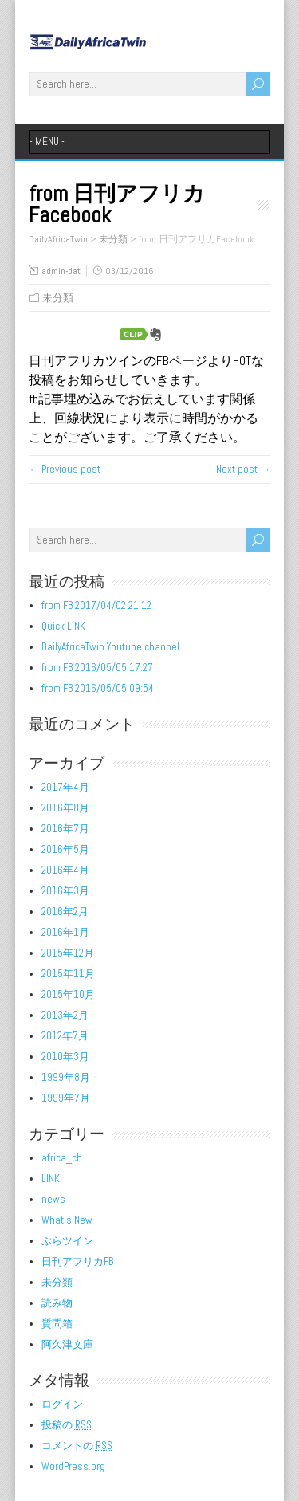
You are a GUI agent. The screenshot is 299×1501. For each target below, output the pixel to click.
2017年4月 (65, 787)
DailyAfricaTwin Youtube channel (110, 647)
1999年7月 (65, 1098)
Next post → (243, 469)
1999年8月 (65, 1077)
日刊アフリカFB (77, 1261)
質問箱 (57, 1323)
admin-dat (61, 271)
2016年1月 (65, 932)
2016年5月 (65, 849)
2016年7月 (65, 828)
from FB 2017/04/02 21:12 (96, 605)
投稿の (66, 1425)
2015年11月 (68, 973)
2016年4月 (65, 870)
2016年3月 (65, 891)
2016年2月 (65, 911)
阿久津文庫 (67, 1344)
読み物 (57, 1303)
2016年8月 (65, 808)
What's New (66, 1220)
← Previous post (64, 469)
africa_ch (61, 1158)
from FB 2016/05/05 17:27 (97, 667)
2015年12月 (67, 953)
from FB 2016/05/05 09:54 (97, 688)
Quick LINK (63, 626)
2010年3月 (65, 1056)
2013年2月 (65, 1015)
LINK (50, 1178)
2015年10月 (68, 994)
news (53, 1199)
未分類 (57, 298)
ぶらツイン (67, 1241)
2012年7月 (65, 1036)
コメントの (76, 1445)
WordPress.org (73, 1466)
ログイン (62, 1404)
